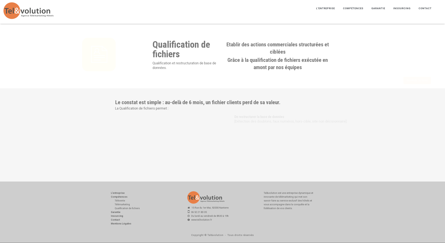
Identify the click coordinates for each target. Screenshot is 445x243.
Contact (425, 8)
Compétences (353, 8)
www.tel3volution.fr (201, 219)
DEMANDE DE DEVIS (370, 80)
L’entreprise (325, 8)
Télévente (120, 200)
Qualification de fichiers (127, 208)
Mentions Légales (121, 223)
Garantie (378, 8)
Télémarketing (122, 204)
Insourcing (401, 8)
